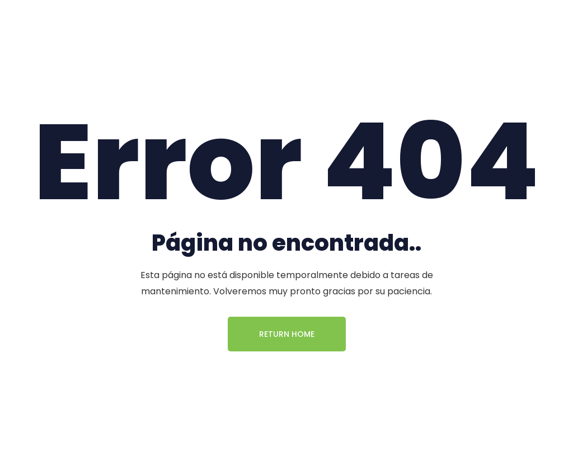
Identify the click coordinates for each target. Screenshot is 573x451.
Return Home (286, 334)
